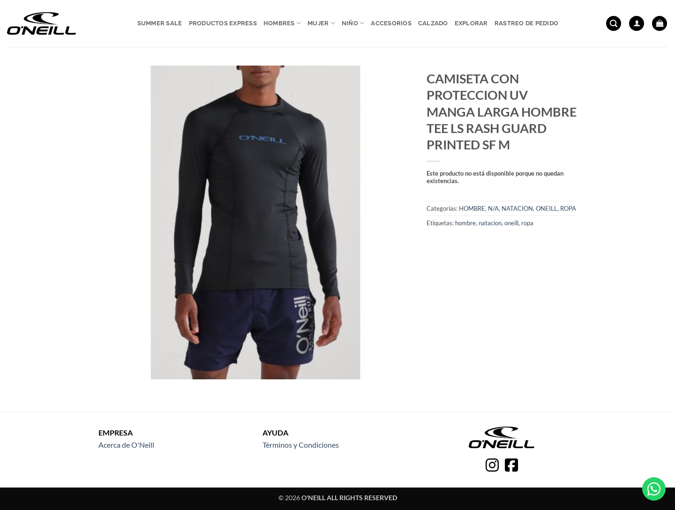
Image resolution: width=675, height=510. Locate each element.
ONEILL (546, 208)
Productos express (223, 23)
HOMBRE (472, 208)
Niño (353, 23)
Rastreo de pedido (526, 23)
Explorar (471, 23)
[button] (613, 23)
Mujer (321, 23)
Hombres (282, 23)
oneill (511, 223)
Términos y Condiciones (300, 444)
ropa (527, 223)
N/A (493, 208)
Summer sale (159, 23)
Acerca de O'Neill (126, 444)
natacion (490, 223)
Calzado (433, 23)
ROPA (568, 208)
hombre (465, 223)
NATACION (517, 208)
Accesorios (391, 23)
